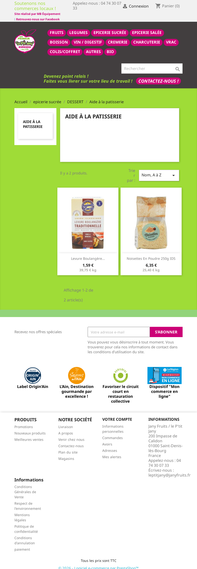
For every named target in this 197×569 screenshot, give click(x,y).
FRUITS (56, 27)
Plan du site (68, 446)
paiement (22, 544)
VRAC (171, 36)
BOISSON (59, 36)
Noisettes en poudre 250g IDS (151, 253)
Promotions (23, 421)
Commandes (112, 432)
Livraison (65, 421)
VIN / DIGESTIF (88, 36)
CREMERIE (117, 36)
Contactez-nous (71, 440)
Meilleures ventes (28, 434)
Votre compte (117, 414)
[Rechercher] (152, 63)
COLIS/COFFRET (65, 46)
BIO (110, 46)
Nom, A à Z (159, 170)
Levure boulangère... (88, 253)
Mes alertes (111, 451)
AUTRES (93, 46)
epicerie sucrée (109, 27)
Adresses (109, 445)
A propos (65, 427)
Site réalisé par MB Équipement (96, 14)
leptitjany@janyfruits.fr (169, 469)
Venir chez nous (71, 434)
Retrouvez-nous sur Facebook (37, 13)
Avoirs (107, 438)
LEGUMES (78, 27)
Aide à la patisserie (32, 119)
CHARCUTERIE (146, 36)
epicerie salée (147, 27)
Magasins (66, 453)
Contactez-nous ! (158, 76)
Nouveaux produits (30, 427)
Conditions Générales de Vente (25, 486)
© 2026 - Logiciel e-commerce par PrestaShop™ (98, 562)
